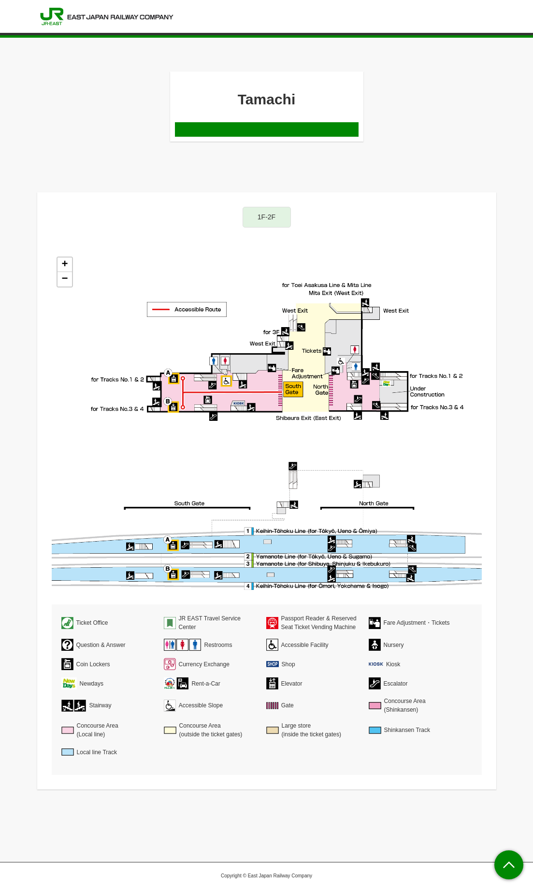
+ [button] (64, 265)
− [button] (64, 279)
